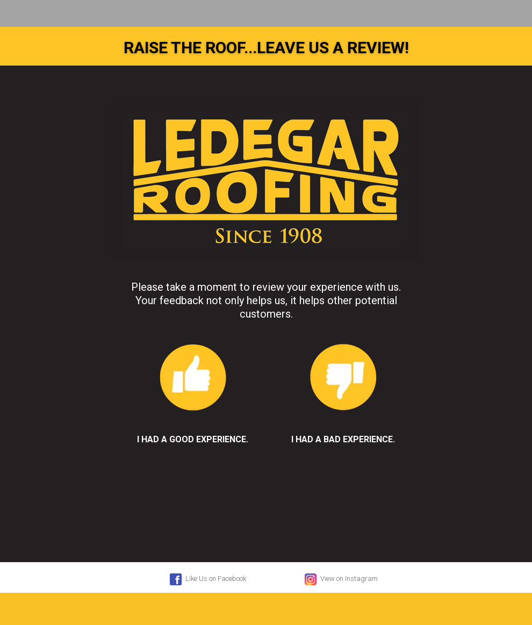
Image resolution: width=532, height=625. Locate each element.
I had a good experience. (193, 386)
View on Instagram (340, 579)
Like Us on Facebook (207, 579)
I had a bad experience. (343, 386)
